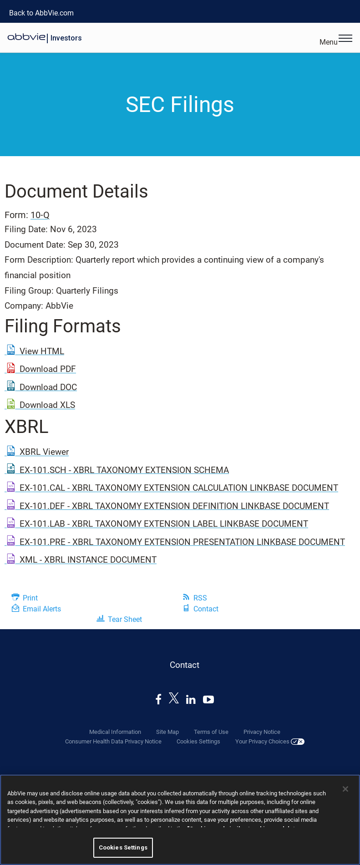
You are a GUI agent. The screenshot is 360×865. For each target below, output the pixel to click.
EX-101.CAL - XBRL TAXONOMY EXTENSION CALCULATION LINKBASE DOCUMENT (179, 488)
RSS (200, 598)
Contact (205, 609)
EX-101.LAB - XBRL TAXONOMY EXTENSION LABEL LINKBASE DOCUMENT (164, 524)
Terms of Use (211, 731)
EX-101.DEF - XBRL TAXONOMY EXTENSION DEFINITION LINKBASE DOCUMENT (174, 506)
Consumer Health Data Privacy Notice (113, 741)
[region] (180, 819)
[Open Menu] (345, 39)
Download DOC (48, 387)
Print (30, 598)
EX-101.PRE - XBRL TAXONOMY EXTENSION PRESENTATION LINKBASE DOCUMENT (182, 542)
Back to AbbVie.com (41, 13)
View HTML (42, 351)
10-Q (40, 214)
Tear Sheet (125, 619)
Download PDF (48, 369)
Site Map (167, 731)
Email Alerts (42, 609)
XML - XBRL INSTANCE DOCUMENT (88, 560)
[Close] (345, 789)
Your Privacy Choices (269, 741)
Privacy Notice (261, 731)
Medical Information (115, 731)
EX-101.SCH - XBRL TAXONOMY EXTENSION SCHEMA (124, 470)
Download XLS (47, 405)
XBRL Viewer (44, 452)
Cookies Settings (198, 741)
